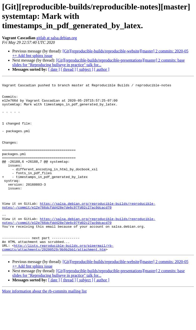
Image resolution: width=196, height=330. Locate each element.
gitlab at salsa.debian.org (56, 38)
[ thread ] (68, 69)
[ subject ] (85, 69)
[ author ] (101, 69)
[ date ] (54, 69)
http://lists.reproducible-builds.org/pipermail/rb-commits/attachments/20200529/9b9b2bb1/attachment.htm (58, 281)
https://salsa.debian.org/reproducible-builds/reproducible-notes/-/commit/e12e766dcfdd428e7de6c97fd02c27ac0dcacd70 (78, 231)
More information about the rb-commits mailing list (44, 325)
